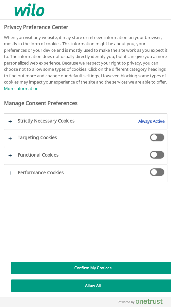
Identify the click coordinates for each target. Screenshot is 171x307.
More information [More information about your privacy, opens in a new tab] (21, 88)
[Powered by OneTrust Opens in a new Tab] (143, 303)
